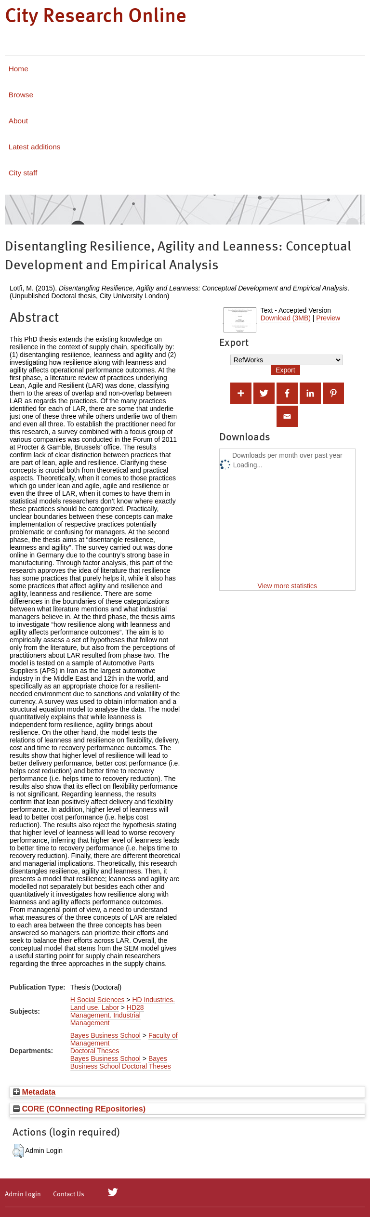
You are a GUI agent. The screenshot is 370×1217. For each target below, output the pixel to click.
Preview (328, 318)
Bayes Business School (105, 1035)
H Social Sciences (97, 1000)
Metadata (34, 1091)
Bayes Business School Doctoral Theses (120, 1062)
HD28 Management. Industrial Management (107, 1015)
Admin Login (23, 1194)
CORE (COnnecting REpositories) (79, 1108)
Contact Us (68, 1194)
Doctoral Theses (94, 1051)
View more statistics (287, 586)
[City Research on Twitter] (113, 1192)
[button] (18, 1151)
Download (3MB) (286, 318)
